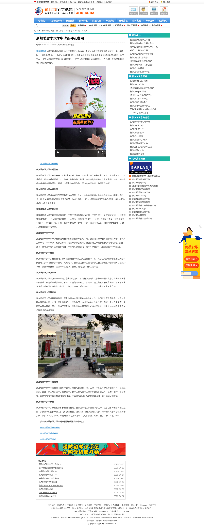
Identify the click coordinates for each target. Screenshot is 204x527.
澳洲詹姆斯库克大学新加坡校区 (146, 176)
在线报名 (153, 14)
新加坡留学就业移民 (49, 433)
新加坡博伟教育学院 (141, 189)
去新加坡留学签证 (48, 439)
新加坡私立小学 (137, 125)
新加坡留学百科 (139, 76)
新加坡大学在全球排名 (140, 72)
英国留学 (81, 25)
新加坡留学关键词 (140, 117)
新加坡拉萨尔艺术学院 (140, 122)
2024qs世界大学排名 (139, 113)
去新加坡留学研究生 (48, 471)
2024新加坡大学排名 (86, 2)
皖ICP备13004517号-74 (107, 524)
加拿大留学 (92, 25)
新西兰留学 (119, 25)
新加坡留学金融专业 (48, 496)
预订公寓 (164, 14)
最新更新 (54, 2)
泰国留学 (144, 25)
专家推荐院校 (138, 158)
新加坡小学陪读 (137, 68)
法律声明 (152, 505)
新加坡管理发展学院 (141, 179)
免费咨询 (133, 14)
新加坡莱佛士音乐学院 (142, 218)
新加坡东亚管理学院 (141, 202)
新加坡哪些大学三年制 (140, 40)
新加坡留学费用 (110, 508)
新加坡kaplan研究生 (139, 81)
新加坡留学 (41, 51)
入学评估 (143, 14)
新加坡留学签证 (137, 132)
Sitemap (73, 2)
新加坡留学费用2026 (48, 482)
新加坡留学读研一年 (48, 475)
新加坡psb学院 (136, 136)
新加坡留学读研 (46, 489)
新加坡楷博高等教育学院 (140, 172)
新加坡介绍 (56, 20)
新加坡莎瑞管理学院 (141, 199)
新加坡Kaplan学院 (138, 91)
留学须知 (78, 31)
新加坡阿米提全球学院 (140, 105)
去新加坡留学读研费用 (50, 427)
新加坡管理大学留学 (139, 57)
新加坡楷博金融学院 (141, 212)
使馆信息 (99, 2)
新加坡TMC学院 (139, 209)
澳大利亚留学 (106, 25)
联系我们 (109, 2)
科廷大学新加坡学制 (139, 50)
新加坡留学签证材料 (49, 163)
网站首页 (42, 20)
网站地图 (63, 2)
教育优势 (70, 20)
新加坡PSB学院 (137, 84)
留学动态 (68, 31)
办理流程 (123, 20)
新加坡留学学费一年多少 (50, 464)
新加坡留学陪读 (137, 154)
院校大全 (96, 20)
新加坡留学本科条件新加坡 (51, 485)
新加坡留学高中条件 (139, 139)
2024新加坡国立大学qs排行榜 (143, 109)
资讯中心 (59, 31)
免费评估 (163, 20)
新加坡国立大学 (137, 150)
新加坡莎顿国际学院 (141, 192)
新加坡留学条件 (145, 508)
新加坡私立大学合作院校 (141, 147)
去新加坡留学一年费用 (49, 478)
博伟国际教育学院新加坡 (141, 61)
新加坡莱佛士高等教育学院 (144, 205)
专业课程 (110, 20)
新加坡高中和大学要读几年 (142, 43)
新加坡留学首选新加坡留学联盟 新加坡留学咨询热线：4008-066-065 (51, 11)
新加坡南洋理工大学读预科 (142, 64)
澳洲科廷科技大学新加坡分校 (145, 186)
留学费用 (79, 505)
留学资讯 (83, 20)
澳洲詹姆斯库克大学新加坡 (142, 88)
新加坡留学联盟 (48, 31)
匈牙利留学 (156, 25)
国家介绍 (60, 505)
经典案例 (136, 20)
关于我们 (51, 505)
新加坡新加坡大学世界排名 (142, 54)
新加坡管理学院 (139, 183)
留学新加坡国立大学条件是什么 (144, 47)
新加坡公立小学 (137, 129)
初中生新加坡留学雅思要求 (51, 468)
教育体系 (70, 505)
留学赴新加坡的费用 (48, 492)
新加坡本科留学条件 (139, 102)
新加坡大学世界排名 (139, 98)
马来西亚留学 (132, 25)
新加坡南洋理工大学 (139, 143)
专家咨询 (150, 20)
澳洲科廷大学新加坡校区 (141, 95)
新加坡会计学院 (139, 215)
